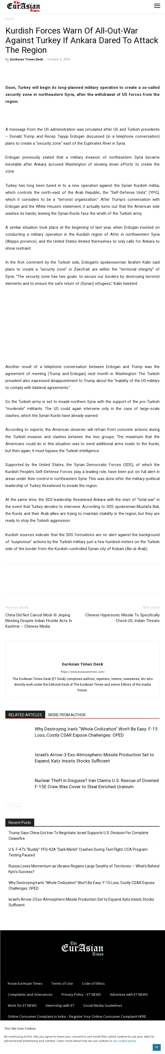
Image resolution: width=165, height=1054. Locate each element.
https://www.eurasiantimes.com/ (82, 672)
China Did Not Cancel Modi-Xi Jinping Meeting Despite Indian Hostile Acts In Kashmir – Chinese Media (38, 621)
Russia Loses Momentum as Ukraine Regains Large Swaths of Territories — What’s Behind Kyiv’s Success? (84, 869)
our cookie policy (124, 1041)
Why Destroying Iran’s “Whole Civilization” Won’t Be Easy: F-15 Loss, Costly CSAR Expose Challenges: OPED (82, 886)
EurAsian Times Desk (26, 59)
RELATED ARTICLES (25, 715)
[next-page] (17, 806)
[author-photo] (82, 655)
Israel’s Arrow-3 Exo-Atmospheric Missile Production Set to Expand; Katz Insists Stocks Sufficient (81, 902)
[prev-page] (8, 806)
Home (10, 18)
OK (156, 1047)
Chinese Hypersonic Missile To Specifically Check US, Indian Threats (122, 618)
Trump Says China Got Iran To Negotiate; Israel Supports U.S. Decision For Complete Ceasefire (78, 836)
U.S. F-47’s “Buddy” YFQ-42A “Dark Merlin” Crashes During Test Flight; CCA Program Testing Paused (78, 852)
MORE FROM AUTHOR (67, 715)
